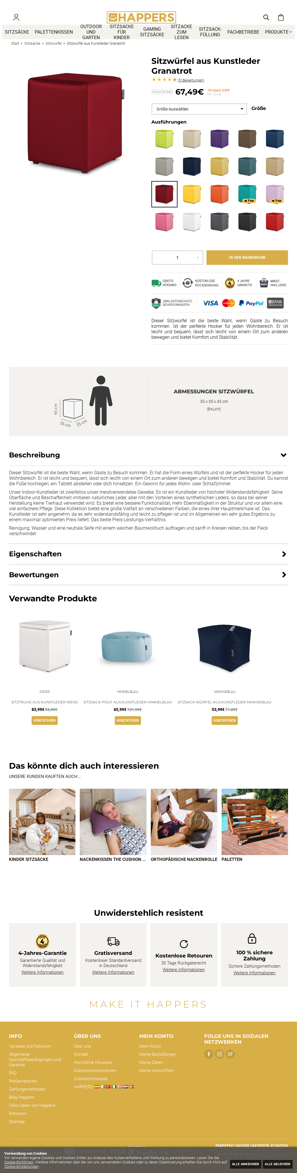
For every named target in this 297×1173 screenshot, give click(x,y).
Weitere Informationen (42, 972)
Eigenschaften (35, 562)
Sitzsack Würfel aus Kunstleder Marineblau (225, 711)
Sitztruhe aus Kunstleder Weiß (44, 711)
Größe (258, 117)
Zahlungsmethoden (27, 1089)
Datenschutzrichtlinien (95, 1070)
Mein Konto (150, 1046)
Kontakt (81, 1054)
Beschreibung (34, 463)
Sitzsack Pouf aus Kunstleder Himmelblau (128, 711)
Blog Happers (22, 1097)
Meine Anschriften (156, 1070)
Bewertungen (191, 89)
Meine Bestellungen (157, 1054)
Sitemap (17, 1121)
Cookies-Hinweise (91, 1078)
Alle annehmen (235, 1163)
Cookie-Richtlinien (24, 1162)
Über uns (82, 1046)
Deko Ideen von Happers (32, 1105)
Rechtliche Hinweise (93, 1062)
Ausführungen (168, 130)
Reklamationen (23, 1081)
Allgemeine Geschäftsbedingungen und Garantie (35, 1059)
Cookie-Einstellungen (46, 1166)
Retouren (17, 1113)
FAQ (13, 1073)
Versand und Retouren (30, 1046)
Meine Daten (151, 1062)
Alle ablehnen (274, 1163)
